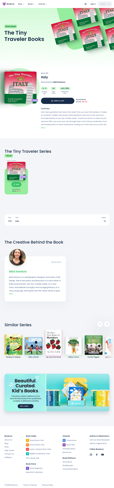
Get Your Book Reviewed (99, 440)
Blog (6, 443)
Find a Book (67, 462)
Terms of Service (30, 485)
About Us (8, 440)
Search (105, 4)
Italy (17, 222)
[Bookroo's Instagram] (91, 454)
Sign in (93, 4)
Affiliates (8, 457)
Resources (67, 452)
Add (16, 186)
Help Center (9, 450)
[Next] (106, 325)
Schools (43, 4)
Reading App (68, 465)
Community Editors (70, 469)
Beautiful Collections (34, 472)
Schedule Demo (69, 449)
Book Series (10, 27)
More (43, 129)
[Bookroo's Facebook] (96, 454)
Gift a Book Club (32, 458)
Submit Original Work (98, 443)
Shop (21, 4)
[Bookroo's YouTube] (102, 454)
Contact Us (9, 454)
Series (35, 102)
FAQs (7, 447)
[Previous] (100, 325)
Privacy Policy (47, 485)
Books (31, 4)
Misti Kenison (59, 83)
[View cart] (85, 4)
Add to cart (57, 102)
